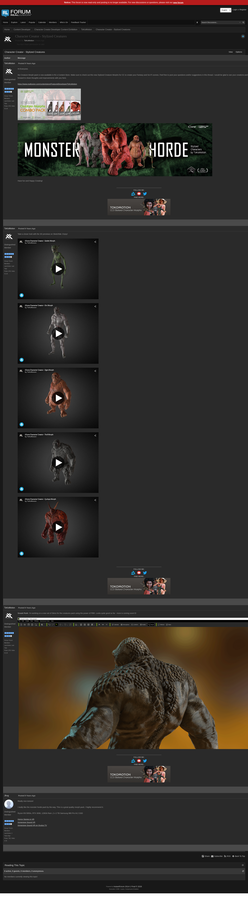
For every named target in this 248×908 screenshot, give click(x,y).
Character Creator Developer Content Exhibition (55, 29)
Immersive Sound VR (26, 822)
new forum (178, 3)
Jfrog (6, 796)
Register (243, 10)
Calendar (42, 22)
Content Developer (22, 29)
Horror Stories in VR (26, 819)
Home (5, 22)
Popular (32, 22)
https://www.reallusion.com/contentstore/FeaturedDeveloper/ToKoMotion (47, 84)
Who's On (63, 22)
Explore (14, 22)
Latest (23, 22)
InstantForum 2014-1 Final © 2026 (128, 887)
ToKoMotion (86, 29)
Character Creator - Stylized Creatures (113, 29)
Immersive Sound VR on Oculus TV (32, 825)
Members (53, 22)
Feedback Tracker (78, 22)
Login (235, 10)
